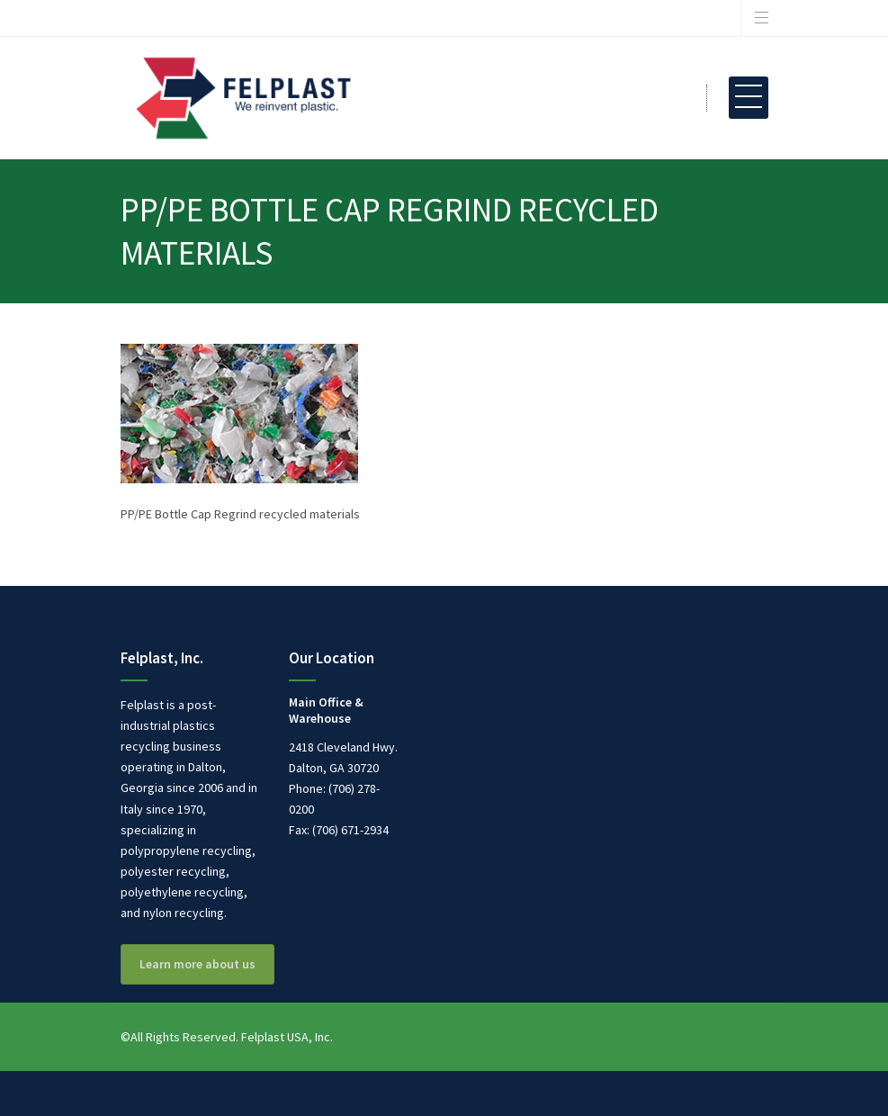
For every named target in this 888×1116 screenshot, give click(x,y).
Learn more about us (197, 964)
